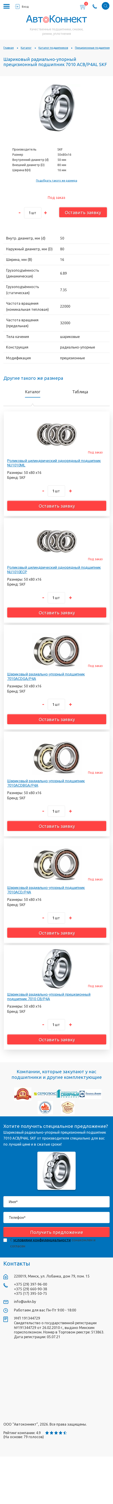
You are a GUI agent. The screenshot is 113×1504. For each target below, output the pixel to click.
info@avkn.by (25, 1302)
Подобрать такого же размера (56, 180)
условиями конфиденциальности (42, 1240)
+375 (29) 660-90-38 (30, 1289)
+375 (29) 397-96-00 (30, 1284)
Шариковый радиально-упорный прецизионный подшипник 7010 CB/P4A (48, 996)
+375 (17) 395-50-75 (30, 1293)
